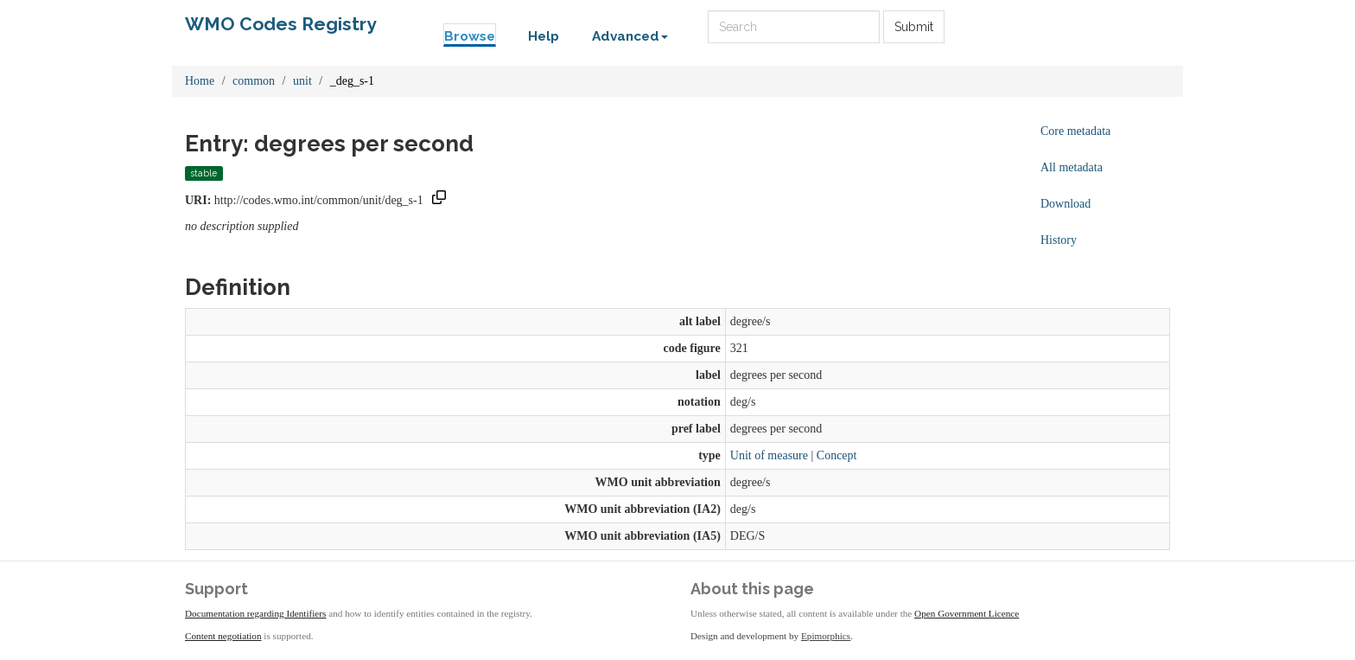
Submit (913, 27)
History (1058, 240)
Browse (469, 36)
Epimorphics (825, 636)
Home (199, 80)
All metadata (1071, 167)
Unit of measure (769, 455)
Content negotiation (223, 636)
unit (302, 80)
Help (543, 36)
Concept (837, 455)
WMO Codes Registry (281, 24)
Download (1065, 203)
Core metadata (1075, 131)
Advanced (630, 36)
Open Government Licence (966, 613)
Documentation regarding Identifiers (255, 613)
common (253, 80)
